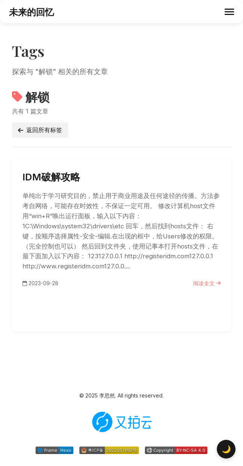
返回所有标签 (40, 130)
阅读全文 (207, 283)
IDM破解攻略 (51, 177)
